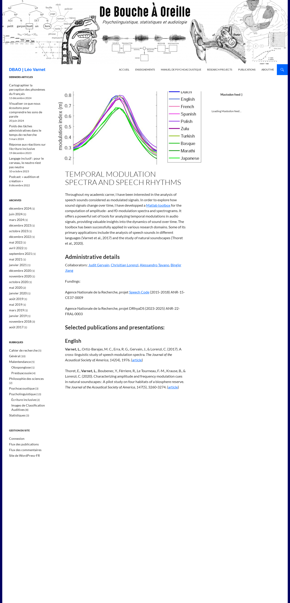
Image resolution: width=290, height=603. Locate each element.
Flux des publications (21, 420)
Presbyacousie (20, 355)
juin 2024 (14, 201)
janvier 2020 (16, 277)
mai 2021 (14, 245)
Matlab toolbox (158, 205)
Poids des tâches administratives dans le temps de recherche (26, 120)
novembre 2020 (18, 261)
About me (267, 69)
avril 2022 (15, 234)
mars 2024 (15, 207)
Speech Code (139, 292)
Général (14, 339)
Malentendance (18, 344)
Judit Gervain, (99, 265)
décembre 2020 (18, 256)
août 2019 (15, 283)
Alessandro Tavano (154, 265)
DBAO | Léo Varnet (27, 69)
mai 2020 (14, 272)
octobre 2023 (17, 218)
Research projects (219, 69)
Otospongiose (19, 349)
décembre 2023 (18, 212)
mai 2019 (14, 288)
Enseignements (145, 69)
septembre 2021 (19, 239)
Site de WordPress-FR (22, 431)
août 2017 (15, 310)
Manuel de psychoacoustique (181, 69)
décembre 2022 (18, 223)
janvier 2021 (16, 250)
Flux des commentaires (22, 425)
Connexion (15, 414)
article (137, 360)
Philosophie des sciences (23, 360)
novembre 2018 (18, 305)
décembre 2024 (18, 196)
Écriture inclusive (21, 376)
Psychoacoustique (20, 366)
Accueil (124, 69)
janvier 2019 (16, 299)
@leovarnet (249, 94)
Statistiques (16, 391)
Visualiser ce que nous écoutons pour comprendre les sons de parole (27, 103)
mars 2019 (15, 294)
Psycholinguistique (20, 371)
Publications (247, 69)
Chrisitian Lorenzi (124, 265)
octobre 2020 (17, 267)
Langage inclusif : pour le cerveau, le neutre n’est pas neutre (25, 151)
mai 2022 (14, 229)
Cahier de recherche (21, 333)
